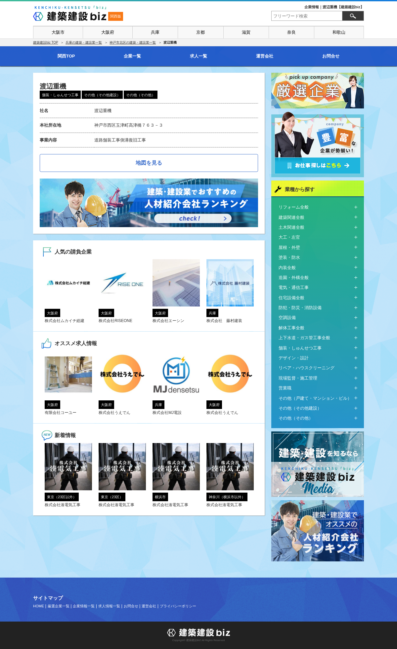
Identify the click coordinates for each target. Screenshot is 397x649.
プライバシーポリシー (178, 606)
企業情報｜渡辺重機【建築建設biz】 (334, 7)
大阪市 (58, 32)
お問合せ (330, 56)
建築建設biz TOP (45, 42)
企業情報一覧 (84, 606)
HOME (38, 606)
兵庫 (155, 32)
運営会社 (264, 56)
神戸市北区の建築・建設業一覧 (133, 42)
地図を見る (149, 163)
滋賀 (246, 32)
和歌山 (338, 32)
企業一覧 (132, 56)
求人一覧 (198, 56)
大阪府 (107, 32)
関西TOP (66, 56)
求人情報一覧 (109, 606)
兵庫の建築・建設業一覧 (84, 42)
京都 (200, 32)
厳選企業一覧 (58, 606)
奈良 (291, 32)
